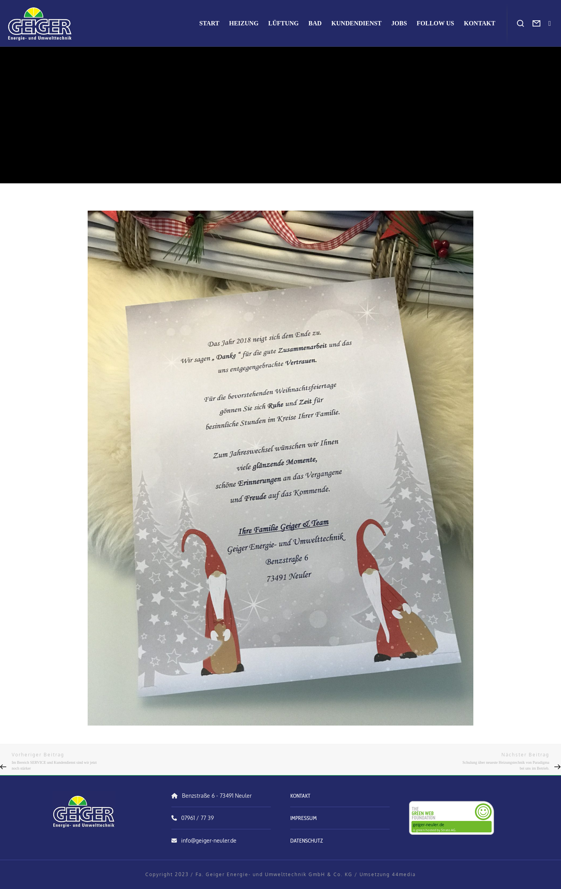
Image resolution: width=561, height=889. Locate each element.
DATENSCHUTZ (306, 840)
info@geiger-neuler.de (208, 840)
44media (404, 874)
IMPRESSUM (303, 818)
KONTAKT (300, 795)
